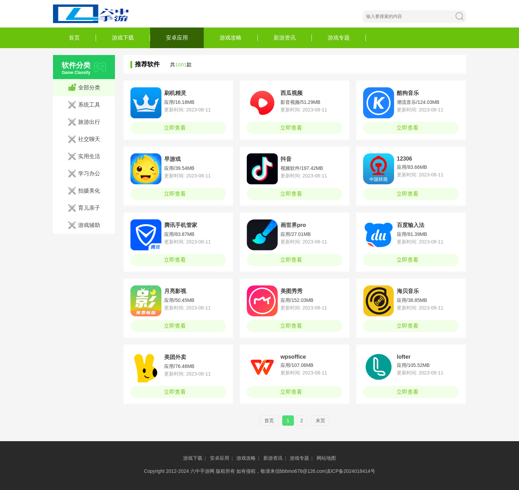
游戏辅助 (89, 225)
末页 (320, 420)
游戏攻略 (231, 38)
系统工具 (89, 105)
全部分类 (89, 87)
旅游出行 (89, 122)
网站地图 (326, 458)
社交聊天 (89, 139)
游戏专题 (339, 38)
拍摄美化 (89, 191)
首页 (74, 38)
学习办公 (89, 173)
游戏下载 (123, 38)
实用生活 (89, 156)
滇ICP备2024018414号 (350, 471)
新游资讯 (285, 38)
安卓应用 (177, 38)
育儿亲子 (89, 208)
